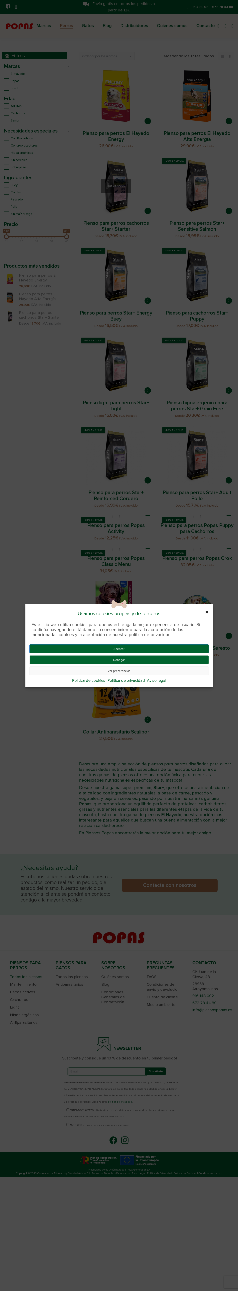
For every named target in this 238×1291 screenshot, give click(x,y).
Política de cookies (88, 680)
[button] (207, 612)
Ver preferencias (119, 671)
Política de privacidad (126, 680)
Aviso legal (156, 680)
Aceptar (119, 649)
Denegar (119, 660)
